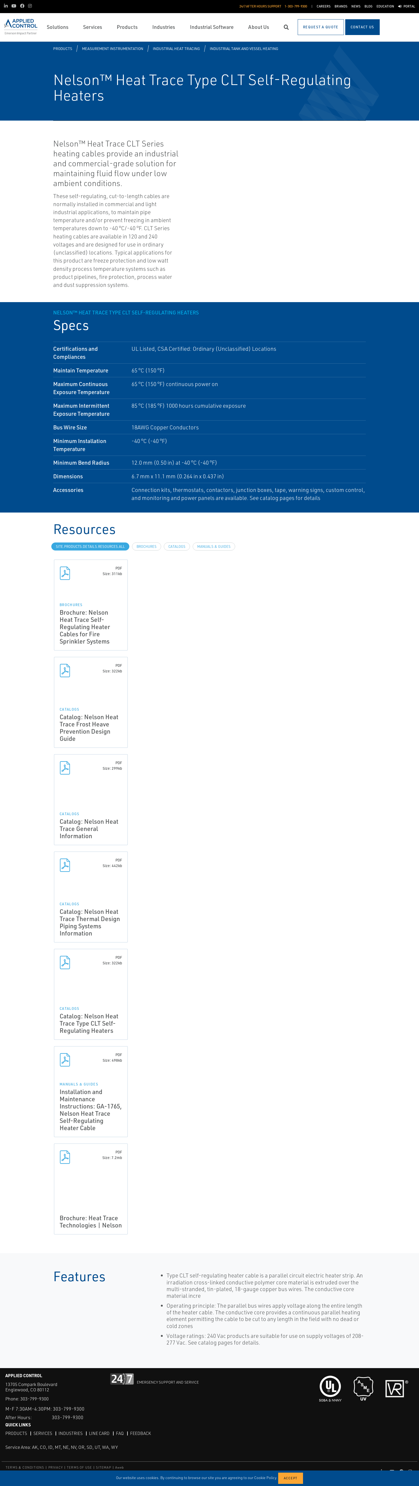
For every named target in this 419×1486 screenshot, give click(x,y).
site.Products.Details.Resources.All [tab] (90, 546)
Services (42, 1433)
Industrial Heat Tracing (176, 48)
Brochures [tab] (147, 546)
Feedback (140, 1433)
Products (62, 48)
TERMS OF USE (79, 1467)
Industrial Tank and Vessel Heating (244, 48)
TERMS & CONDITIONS (25, 1467)
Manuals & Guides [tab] (214, 546)
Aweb (119, 1467)
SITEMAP (103, 1467)
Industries (71, 1433)
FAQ (120, 1433)
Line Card (99, 1433)
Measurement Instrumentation (112, 48)
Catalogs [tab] (176, 546)
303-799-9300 (34, 1399)
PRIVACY (55, 1467)
